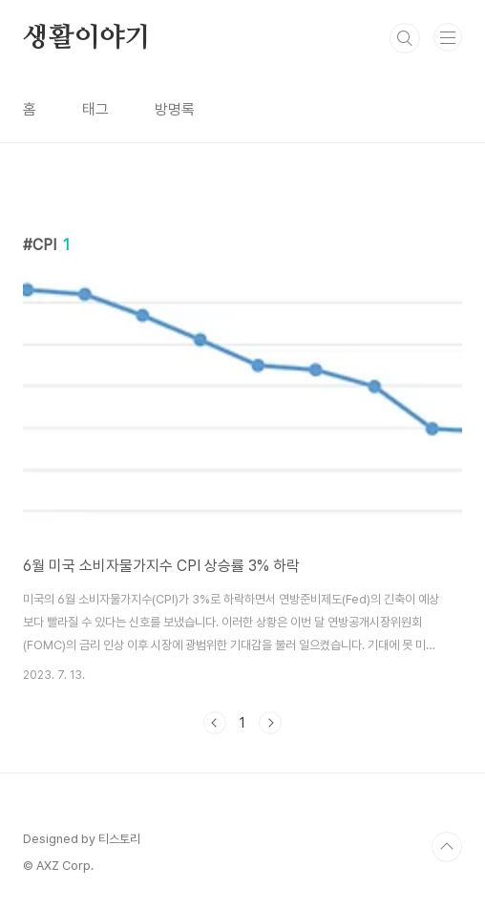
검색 (404, 38)
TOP (447, 847)
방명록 (175, 109)
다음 (270, 722)
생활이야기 (87, 38)
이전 (214, 722)
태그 (95, 109)
